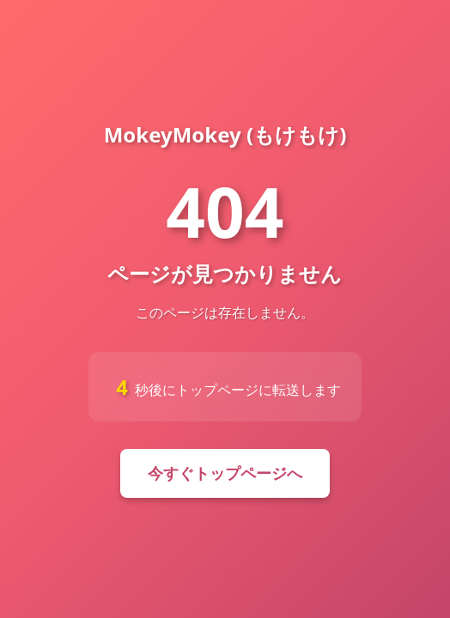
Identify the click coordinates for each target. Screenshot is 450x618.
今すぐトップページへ (225, 473)
